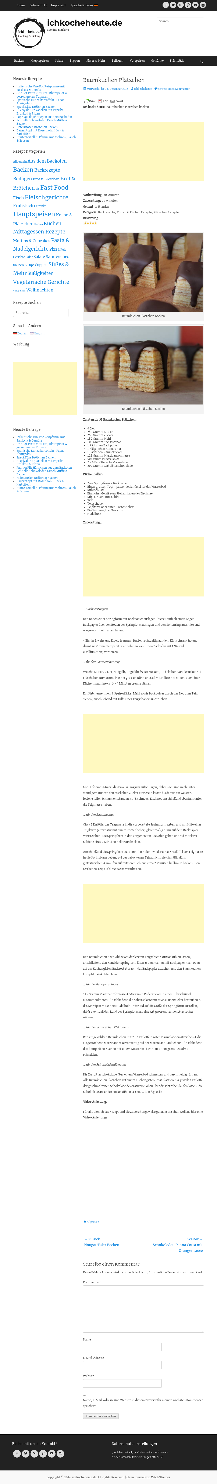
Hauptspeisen (40, 60)
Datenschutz (38, 5)
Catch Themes (160, 1477)
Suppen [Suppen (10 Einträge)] (41, 265)
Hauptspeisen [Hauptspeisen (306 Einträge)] (34, 214)
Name (87, 1339)
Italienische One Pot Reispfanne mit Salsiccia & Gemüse (41, 88)
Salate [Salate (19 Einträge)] (39, 256)
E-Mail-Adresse (93, 1358)
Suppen (75, 60)
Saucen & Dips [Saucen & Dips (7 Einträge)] (23, 265)
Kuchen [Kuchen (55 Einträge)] (52, 223)
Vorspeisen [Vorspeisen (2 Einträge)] (19, 290)
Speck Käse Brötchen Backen (36, 107)
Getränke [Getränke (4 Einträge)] (40, 206)
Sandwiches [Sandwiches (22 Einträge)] (57, 256)
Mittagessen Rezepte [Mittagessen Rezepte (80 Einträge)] (39, 231)
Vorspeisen (137, 60)
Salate (59, 60)
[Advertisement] (143, 151)
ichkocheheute (143, 89)
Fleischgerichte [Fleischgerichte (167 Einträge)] (46, 197)
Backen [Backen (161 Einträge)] (23, 169)
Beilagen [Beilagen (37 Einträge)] (22, 179)
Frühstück (177, 60)
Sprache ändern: (84, 5)
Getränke (157, 60)
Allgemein (93, 1222)
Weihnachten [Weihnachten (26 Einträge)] (39, 290)
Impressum (58, 5)
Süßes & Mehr (95, 60)
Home (21, 5)
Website (88, 1376)
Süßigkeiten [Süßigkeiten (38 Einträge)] (41, 273)
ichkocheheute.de (84, 23)
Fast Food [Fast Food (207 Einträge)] (54, 187)
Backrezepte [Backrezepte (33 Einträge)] (47, 170)
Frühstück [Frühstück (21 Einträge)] (23, 205)
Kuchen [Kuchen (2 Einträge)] (38, 224)
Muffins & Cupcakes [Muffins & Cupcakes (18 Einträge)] (31, 240)
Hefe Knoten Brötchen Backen (37, 127)
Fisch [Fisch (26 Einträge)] (18, 197)
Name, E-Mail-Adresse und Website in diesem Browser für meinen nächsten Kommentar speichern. (143, 1403)
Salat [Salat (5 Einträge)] (29, 257)
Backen (19, 60)
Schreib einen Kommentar (174, 89)
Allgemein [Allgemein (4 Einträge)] (20, 161)
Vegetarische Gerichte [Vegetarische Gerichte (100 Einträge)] (41, 282)
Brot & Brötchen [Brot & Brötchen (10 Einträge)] (46, 179)
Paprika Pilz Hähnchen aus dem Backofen (44, 117)
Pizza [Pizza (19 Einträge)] (54, 249)
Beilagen (117, 60)
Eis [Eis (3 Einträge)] (37, 188)
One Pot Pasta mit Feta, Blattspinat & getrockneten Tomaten (42, 95)
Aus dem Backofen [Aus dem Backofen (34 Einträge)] (47, 161)
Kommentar (92, 1282)
